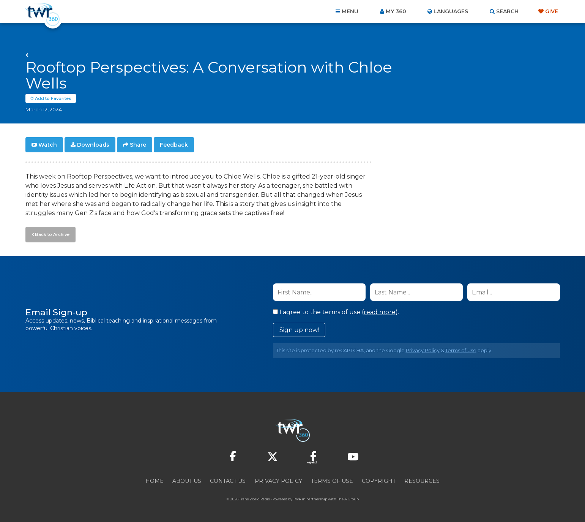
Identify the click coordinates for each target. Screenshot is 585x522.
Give (551, 11)
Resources (422, 481)
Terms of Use (460, 350)
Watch (47, 145)
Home (154, 481)
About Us (186, 481)
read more (380, 312)
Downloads (93, 145)
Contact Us (228, 481)
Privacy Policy (423, 350)
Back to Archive (52, 234)
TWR (297, 499)
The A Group (348, 499)
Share (138, 145)
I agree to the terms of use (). (336, 312)
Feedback (174, 145)
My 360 (396, 11)
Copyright (379, 481)
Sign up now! (299, 330)
